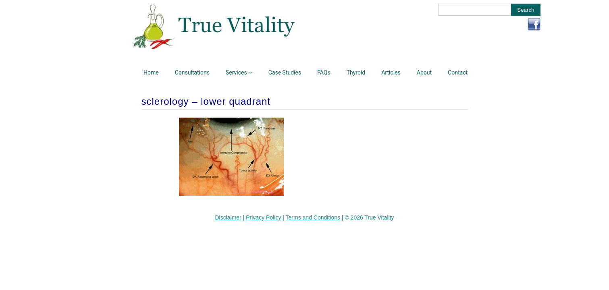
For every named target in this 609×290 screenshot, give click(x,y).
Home (151, 72)
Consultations (192, 72)
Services (236, 72)
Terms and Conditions (313, 217)
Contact (458, 72)
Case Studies (284, 72)
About (424, 72)
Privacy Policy (263, 217)
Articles (391, 72)
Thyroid (356, 72)
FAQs (323, 72)
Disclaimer (228, 217)
